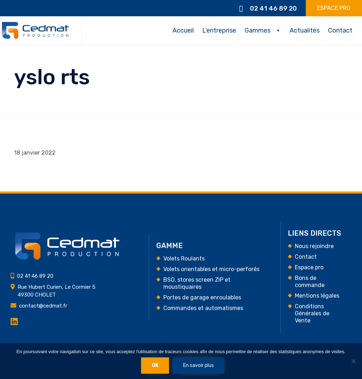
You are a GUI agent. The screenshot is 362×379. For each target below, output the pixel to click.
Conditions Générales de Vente (312, 313)
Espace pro (309, 267)
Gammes (257, 30)
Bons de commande (310, 281)
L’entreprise (219, 30)
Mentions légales (317, 295)
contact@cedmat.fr (43, 306)
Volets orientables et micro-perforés (211, 269)
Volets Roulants (184, 258)
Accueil (183, 30)
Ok (155, 365)
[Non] (353, 360)
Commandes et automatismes (203, 308)
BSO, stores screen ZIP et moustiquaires (196, 283)
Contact (340, 30)
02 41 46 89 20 (273, 8)
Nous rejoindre (314, 246)
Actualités (305, 30)
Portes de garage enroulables (202, 297)
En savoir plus (198, 365)
